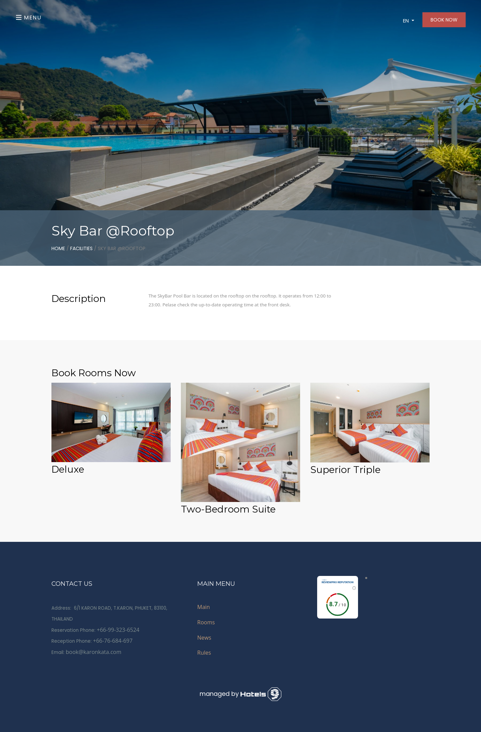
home (58, 248)
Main (203, 607)
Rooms (206, 622)
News (204, 637)
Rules (204, 652)
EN (406, 20)
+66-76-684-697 (113, 640)
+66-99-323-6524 (118, 630)
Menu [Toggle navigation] (29, 17)
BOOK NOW (444, 19)
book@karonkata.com (93, 652)
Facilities (81, 248)
